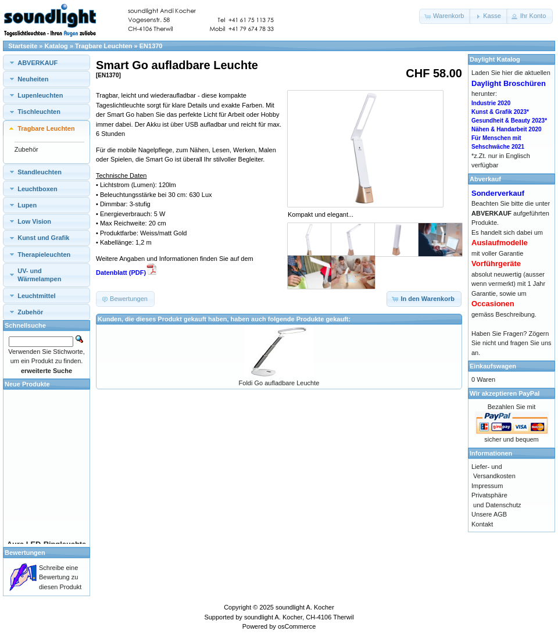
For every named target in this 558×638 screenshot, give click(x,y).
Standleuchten (39, 172)
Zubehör (26, 149)
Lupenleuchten (40, 95)
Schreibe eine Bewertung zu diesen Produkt (60, 577)
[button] (445, 16)
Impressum (487, 485)
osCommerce (297, 626)
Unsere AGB (489, 514)
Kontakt (482, 524)
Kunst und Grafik (43, 237)
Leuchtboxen (37, 188)
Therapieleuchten (43, 254)
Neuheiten (32, 79)
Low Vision (34, 221)
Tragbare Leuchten (103, 45)
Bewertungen (25, 552)
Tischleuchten (38, 111)
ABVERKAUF (37, 62)
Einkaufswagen (493, 366)
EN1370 (151, 45)
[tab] (46, 62)
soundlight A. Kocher (305, 607)
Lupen (27, 205)
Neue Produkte (27, 384)
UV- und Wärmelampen (39, 274)
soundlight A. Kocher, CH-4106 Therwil (299, 617)
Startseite (22, 45)
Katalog (56, 45)
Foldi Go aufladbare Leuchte (279, 382)
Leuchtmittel (36, 295)
